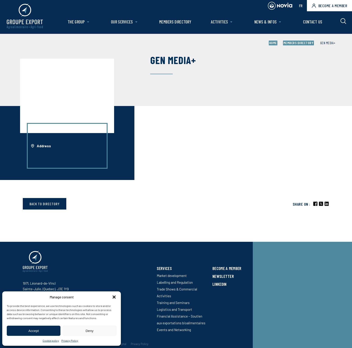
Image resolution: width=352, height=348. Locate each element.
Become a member (329, 5)
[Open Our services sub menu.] (136, 22)
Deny (89, 331)
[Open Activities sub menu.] (231, 22)
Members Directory (175, 21)
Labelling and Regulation (175, 282)
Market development (172, 276)
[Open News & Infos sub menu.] (280, 22)
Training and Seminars (173, 303)
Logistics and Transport (174, 309)
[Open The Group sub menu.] (88, 22)
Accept (33, 331)
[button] (114, 297)
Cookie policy (51, 340)
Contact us (312, 21)
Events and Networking (174, 330)
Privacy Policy (69, 340)
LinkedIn (219, 284)
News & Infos (265, 21)
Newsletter (223, 276)
